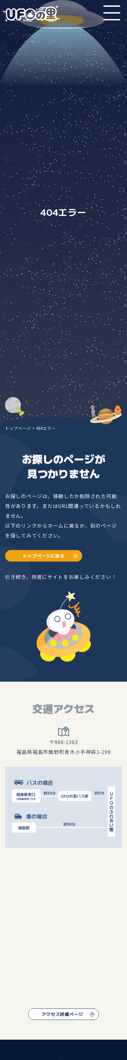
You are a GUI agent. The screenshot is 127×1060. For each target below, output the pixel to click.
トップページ (18, 428)
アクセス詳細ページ (62, 1014)
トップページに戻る (44, 556)
